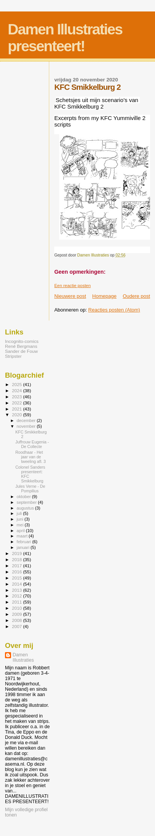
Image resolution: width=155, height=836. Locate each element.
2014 (17, 583)
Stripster (13, 356)
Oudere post (136, 296)
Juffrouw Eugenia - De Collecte (32, 444)
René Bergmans (21, 346)
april (21, 530)
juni (20, 519)
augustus (26, 508)
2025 (17, 384)
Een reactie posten (72, 285)
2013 (17, 590)
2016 (17, 571)
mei (21, 525)
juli (20, 513)
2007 (17, 626)
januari (24, 547)
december (27, 420)
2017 (17, 565)
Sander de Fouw (21, 351)
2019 (17, 553)
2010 (17, 607)
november (27, 426)
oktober (24, 496)
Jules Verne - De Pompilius (30, 488)
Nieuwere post (70, 296)
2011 (17, 601)
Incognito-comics (22, 341)
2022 (17, 402)
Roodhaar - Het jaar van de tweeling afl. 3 (30, 457)
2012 (17, 595)
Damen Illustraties (23, 657)
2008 (17, 620)
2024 (17, 390)
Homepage (104, 296)
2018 (17, 559)
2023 (17, 396)
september (27, 502)
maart (23, 536)
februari (24, 541)
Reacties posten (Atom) (114, 310)
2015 (17, 577)
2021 (17, 408)
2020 (17, 414)
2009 (17, 614)
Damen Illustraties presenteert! (65, 37)
